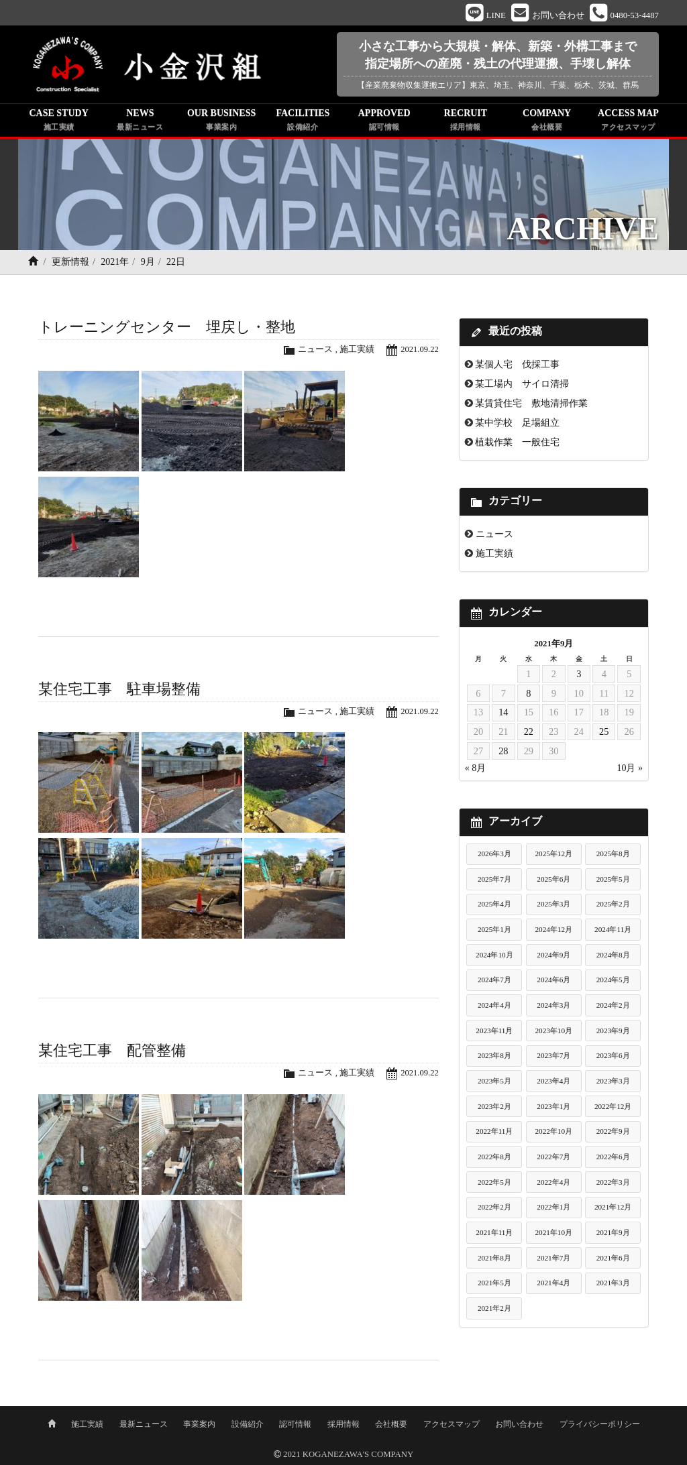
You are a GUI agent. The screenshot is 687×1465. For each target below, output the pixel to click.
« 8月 (475, 769)
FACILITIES (302, 122)
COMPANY (547, 122)
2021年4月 (553, 1284)
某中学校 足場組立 (517, 423)
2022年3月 (613, 1183)
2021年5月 (494, 1284)
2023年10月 (553, 1031)
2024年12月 (553, 931)
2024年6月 (553, 981)
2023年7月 (553, 1057)
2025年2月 (613, 905)
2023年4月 (553, 1082)
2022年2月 (494, 1208)
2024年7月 (494, 981)
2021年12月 (613, 1208)
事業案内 (199, 1422)
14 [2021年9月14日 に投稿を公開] (503, 713)
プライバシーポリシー (600, 1422)
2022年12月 (613, 1107)
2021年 (115, 263)
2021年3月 (613, 1284)
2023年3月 (613, 1082)
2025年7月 (494, 880)
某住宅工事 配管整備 (112, 1051)
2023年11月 (494, 1031)
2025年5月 (613, 880)
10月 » (630, 769)
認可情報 (295, 1422)
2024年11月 (612, 931)
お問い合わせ (519, 1422)
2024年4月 (494, 1006)
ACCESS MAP (628, 122)
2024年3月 (553, 1006)
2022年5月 (494, 1183)
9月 (148, 263)
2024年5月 (613, 981)
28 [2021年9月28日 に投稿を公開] (503, 752)
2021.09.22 (419, 350)
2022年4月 (553, 1183)
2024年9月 (553, 955)
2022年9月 (613, 1132)
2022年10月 (553, 1132)
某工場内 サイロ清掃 (522, 384)
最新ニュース (143, 1422)
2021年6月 (613, 1258)
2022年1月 (553, 1208)
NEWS (139, 122)
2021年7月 (553, 1258)
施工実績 (356, 350)
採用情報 (343, 1422)
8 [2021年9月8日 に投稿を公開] (528, 694)
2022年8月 (494, 1158)
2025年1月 (494, 931)
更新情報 (70, 263)
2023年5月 (494, 1082)
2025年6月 (553, 880)
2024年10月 (494, 955)
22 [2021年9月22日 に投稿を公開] (528, 732)
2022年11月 (494, 1132)
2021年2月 (494, 1309)
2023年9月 (613, 1031)
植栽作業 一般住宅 (517, 443)
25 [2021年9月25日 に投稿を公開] (604, 732)
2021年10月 (553, 1234)
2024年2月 (613, 1006)
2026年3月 (494, 855)
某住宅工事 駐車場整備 (119, 689)
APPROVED (384, 122)
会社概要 (391, 1422)
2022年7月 (553, 1158)
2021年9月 (613, 1234)
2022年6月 (613, 1158)
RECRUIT (465, 122)
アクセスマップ (451, 1422)
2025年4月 (494, 905)
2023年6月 (613, 1057)
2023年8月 (494, 1057)
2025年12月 (553, 855)
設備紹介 (247, 1422)
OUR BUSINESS (221, 122)
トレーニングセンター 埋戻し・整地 (166, 328)
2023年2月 (494, 1107)
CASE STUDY (58, 122)
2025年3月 (553, 905)
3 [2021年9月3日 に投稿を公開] (578, 674)
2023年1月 (553, 1107)
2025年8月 (613, 855)
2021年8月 (494, 1258)
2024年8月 (613, 955)
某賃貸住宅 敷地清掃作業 (531, 404)
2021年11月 (494, 1234)
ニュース (314, 350)
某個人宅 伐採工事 (517, 365)
